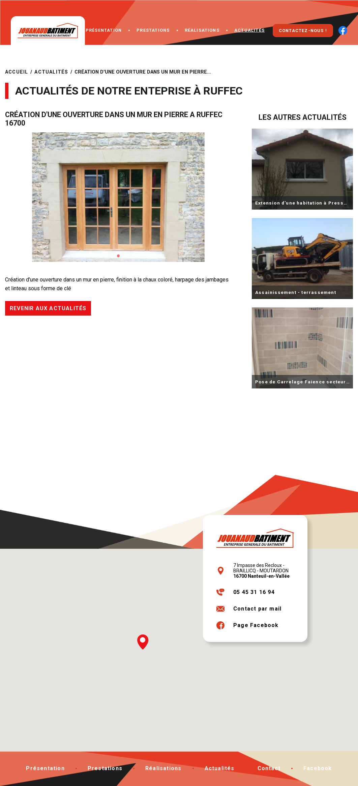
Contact (269, 768)
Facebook (317, 768)
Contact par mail (257, 608)
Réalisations (202, 30)
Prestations (153, 30)
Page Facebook (256, 625)
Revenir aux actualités (48, 308)
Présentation (104, 30)
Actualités (249, 30)
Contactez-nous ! (303, 30)
